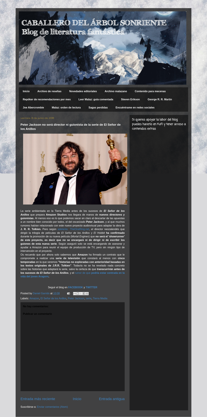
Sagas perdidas (98, 107)
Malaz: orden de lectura (66, 107)
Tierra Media (100, 298)
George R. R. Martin (160, 99)
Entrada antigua (112, 399)
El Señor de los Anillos (53, 298)
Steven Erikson (130, 99)
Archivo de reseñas (49, 91)
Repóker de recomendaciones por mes (47, 99)
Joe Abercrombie (33, 107)
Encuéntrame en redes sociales (135, 107)
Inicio (26, 91)
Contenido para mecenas (150, 91)
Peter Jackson (76, 298)
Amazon (34, 298)
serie (88, 298)
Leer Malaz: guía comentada (95, 99)
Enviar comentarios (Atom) (52, 406)
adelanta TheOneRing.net (73, 229)
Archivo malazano (116, 91)
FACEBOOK (76, 287)
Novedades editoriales (83, 91)
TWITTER (91, 287)
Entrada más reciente (38, 399)
